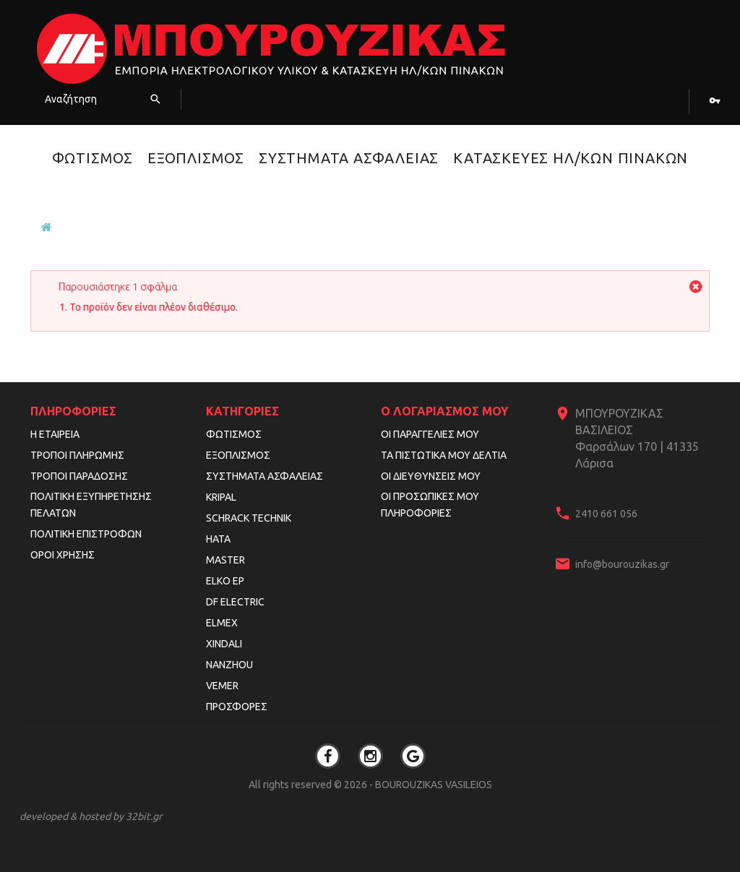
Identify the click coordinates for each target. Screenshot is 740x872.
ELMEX (222, 623)
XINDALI (224, 643)
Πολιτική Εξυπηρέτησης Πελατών (91, 505)
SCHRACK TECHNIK (248, 518)
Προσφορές (236, 706)
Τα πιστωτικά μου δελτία (444, 455)
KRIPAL (221, 497)
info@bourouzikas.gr (622, 564)
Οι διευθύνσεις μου (431, 476)
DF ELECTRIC (235, 602)
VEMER (222, 685)
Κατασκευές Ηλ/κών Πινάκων (570, 158)
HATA (218, 539)
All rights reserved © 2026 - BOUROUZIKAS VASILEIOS (370, 784)
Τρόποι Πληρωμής (77, 455)
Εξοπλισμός (195, 158)
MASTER (225, 560)
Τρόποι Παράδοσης (79, 476)
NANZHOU (229, 664)
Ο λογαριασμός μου (444, 411)
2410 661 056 (606, 513)
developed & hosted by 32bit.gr (91, 816)
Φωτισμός (92, 158)
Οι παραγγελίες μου (430, 434)
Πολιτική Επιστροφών (86, 534)
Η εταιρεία (54, 434)
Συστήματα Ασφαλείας (349, 158)
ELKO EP (225, 581)
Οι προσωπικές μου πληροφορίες (430, 505)
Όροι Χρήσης (62, 555)
